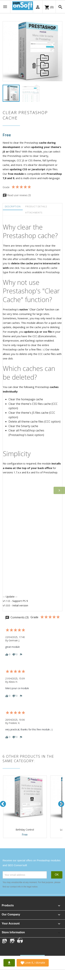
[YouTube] (4, 940)
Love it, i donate (32, 963)
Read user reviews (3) (17, 195)
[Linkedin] (20, 940)
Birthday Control (25, 829)
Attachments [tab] (33, 212)
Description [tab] (13, 206)
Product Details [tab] (36, 206)
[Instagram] (12, 940)
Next (61, 803)
